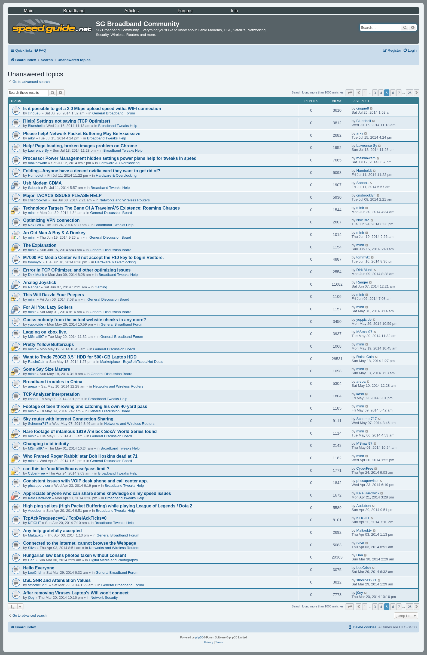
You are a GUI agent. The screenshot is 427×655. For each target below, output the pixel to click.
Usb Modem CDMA (42, 183)
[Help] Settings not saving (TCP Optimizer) (66, 121)
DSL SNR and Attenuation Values (57, 580)
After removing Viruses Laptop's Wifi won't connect (76, 593)
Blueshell (35, 126)
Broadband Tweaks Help (117, 126)
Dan (31, 560)
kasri (32, 399)
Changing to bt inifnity (46, 443)
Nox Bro (34, 225)
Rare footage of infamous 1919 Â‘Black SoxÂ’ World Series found (90, 431)
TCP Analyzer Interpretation (51, 394)
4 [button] (381, 92)
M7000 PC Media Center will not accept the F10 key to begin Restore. (93, 257)
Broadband (73, 10)
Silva (32, 548)
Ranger (34, 287)
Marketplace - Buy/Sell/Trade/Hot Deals (131, 362)
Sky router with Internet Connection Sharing (68, 419)
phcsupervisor (39, 486)
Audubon (35, 511)
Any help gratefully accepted (52, 530)
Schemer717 (38, 424)
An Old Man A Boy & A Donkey (54, 232)
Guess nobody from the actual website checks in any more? (84, 319)
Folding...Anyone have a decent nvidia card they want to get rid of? (91, 171)
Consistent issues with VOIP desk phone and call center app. (85, 481)
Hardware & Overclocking (119, 163)
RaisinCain (36, 362)
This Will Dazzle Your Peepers (53, 294)
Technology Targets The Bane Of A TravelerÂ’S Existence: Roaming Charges (101, 208)
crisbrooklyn (37, 200)
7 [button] (399, 92)
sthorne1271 (38, 585)
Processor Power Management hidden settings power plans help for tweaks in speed (110, 158)
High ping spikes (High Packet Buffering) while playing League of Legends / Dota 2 (107, 506)
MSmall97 (36, 337)
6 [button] (393, 92)
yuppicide (35, 324)
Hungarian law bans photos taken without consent (74, 555)
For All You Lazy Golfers (48, 307)
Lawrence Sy (38, 150)
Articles (131, 10)
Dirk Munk (36, 275)
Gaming (101, 287)
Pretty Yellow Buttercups (48, 344)
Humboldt (35, 175)
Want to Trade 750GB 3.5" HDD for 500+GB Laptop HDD (79, 357)
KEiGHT (34, 523)
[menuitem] (40, 50)
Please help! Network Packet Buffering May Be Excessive (81, 133)
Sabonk (34, 188)
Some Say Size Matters (46, 369)
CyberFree (36, 473)
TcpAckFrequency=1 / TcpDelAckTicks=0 (64, 518)
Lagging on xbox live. (45, 332)
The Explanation (39, 245)
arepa (32, 386)
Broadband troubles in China (52, 381)
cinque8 (34, 113)
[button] (350, 92)
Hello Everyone (38, 568)
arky (31, 138)
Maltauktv (35, 535)
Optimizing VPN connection (51, 220)
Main (28, 10)
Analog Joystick (39, 282)
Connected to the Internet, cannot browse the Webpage (79, 543)
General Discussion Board (111, 213)
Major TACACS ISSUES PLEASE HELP (62, 195)
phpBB (199, 637)
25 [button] (409, 92)
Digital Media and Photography (113, 560)
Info (234, 10)
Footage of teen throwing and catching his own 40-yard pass (85, 406)
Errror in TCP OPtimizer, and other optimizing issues (77, 270)
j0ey (31, 597)
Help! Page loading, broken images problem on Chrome (80, 146)
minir (32, 213)
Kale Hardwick (39, 498)
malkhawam (37, 163)
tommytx (35, 262)
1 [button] (365, 92)
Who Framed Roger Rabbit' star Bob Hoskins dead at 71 (80, 456)
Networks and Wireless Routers (124, 200)
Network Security (104, 597)
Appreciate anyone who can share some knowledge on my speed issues (97, 493)
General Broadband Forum (113, 113)
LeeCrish (35, 572)
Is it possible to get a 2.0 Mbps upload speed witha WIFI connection (92, 108)
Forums (185, 10)
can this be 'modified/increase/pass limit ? (66, 468)
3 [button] (375, 92)
